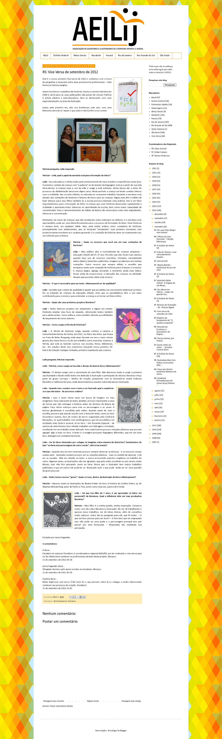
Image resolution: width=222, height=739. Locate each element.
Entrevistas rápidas (159, 105)
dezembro (159, 214)
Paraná (109, 55)
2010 (154, 430)
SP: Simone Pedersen (160, 156)
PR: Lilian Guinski (159, 149)
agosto (158, 391)
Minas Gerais (80, 55)
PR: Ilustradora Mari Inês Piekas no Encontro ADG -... (165, 362)
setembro (159, 227)
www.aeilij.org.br (156, 69)
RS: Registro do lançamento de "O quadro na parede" (163, 320)
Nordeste (96, 55)
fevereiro (159, 416)
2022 (154, 169)
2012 (154, 210)
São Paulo (165, 55)
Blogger (123, 731)
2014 (154, 202)
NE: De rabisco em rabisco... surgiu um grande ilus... (163, 292)
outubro (158, 222)
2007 (154, 442)
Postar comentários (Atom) (61, 706)
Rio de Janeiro (125, 55)
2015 (154, 198)
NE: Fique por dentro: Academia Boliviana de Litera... (165, 371)
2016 (154, 194)
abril (157, 408)
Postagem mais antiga (131, 701)
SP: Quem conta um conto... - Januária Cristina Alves (163, 347)
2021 (154, 173)
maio (157, 404)
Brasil (153, 98)
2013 (154, 206)
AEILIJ (45, 55)
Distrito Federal (60, 55)
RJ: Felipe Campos (159, 152)
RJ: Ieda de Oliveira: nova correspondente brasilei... (165, 254)
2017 (154, 189)
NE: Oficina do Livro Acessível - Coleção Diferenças (163, 239)
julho (157, 395)
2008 (154, 438)
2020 (154, 177)
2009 (154, 434)
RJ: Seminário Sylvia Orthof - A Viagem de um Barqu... (164, 283)
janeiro (158, 420)
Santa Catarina (157, 129)
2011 (154, 426)
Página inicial (93, 701)
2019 (154, 181)
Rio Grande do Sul (146, 55)
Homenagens (157, 108)
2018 (154, 185)
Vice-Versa (72, 601)
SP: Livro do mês (161, 261)
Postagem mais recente (53, 701)
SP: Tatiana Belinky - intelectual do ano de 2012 (165, 267)
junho (157, 399)
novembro (159, 218)
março (157, 412)
